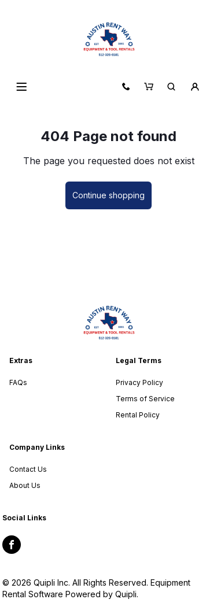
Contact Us (28, 469)
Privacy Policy (139, 382)
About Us (25, 485)
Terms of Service (145, 398)
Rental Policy (138, 414)
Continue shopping (108, 195)
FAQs (18, 382)
